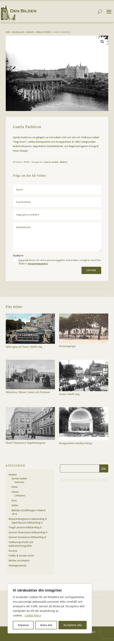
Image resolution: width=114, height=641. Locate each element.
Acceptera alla (73, 625)
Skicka (91, 270)
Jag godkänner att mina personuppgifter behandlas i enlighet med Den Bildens (60, 261)
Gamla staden (43, 32)
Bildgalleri (18, 32)
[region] (50, 608)
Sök (103, 468)
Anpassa (23, 625)
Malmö (30, 32)
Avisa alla (46, 625)
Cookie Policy (33, 615)
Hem (8, 32)
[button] (102, 41)
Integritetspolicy (38, 263)
